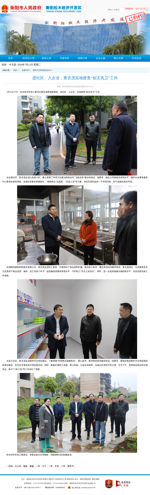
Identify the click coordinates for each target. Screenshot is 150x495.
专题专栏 (64, 58)
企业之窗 (100, 58)
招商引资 (82, 58)
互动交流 (136, 58)
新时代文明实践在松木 (42, 70)
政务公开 (46, 58)
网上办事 (118, 58)
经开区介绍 (28, 58)
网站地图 (95, 479)
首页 (10, 58)
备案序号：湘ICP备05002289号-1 (28, 487)
